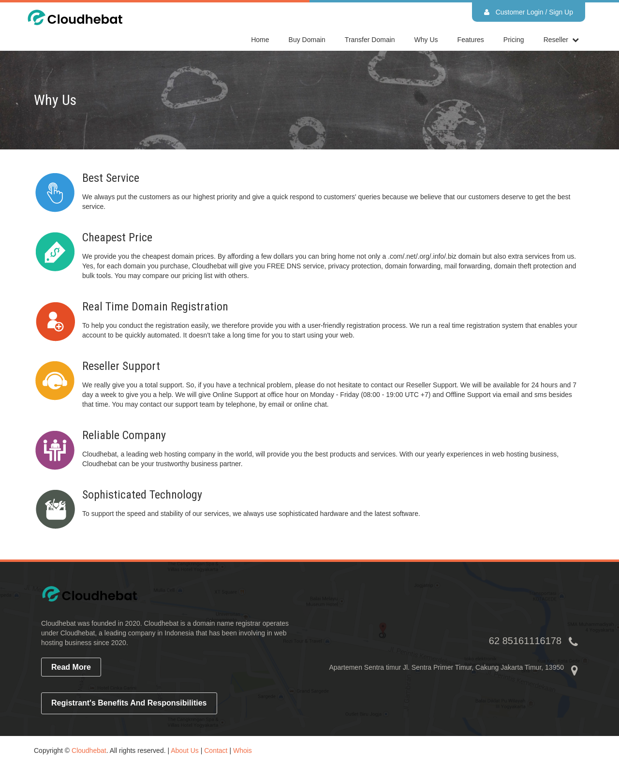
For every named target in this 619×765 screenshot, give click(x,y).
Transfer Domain (370, 40)
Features (470, 40)
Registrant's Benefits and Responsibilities (129, 703)
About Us (185, 750)
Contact (215, 750)
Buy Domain (307, 40)
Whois (242, 750)
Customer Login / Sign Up (528, 12)
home (260, 40)
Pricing (513, 40)
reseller (556, 40)
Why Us (426, 40)
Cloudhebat (89, 750)
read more (71, 667)
